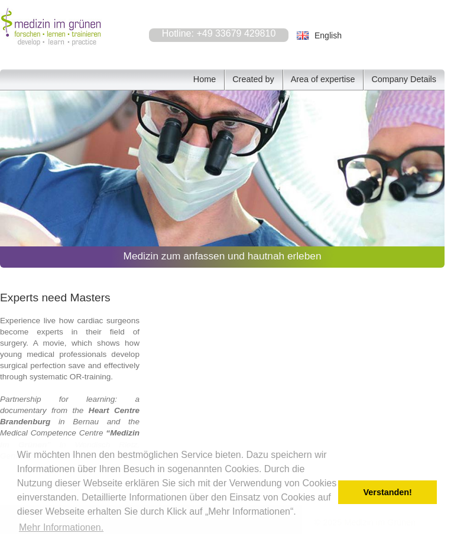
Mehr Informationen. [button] (61, 527)
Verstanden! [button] (388, 492)
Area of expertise (323, 79)
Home (204, 79)
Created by (253, 79)
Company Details (403, 79)
